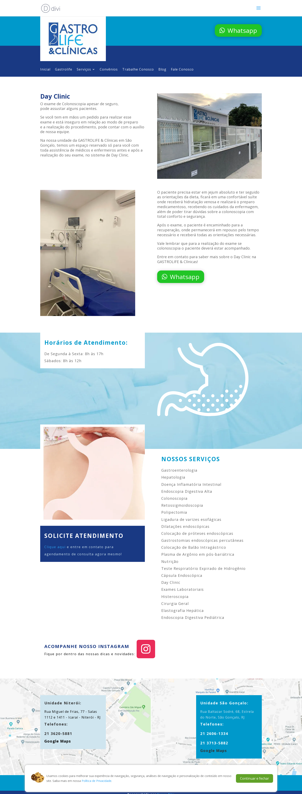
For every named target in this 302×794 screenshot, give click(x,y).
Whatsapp (242, 30)
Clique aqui (55, 547)
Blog (162, 70)
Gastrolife (63, 70)
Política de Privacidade (96, 781)
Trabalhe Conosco (138, 70)
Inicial (45, 70)
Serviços (84, 70)
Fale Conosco (182, 70)
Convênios (109, 70)
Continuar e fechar (254, 778)
